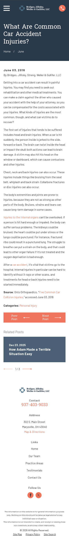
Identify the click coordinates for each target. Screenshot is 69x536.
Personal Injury (28, 305)
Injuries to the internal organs (21, 217)
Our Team (34, 456)
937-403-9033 (34, 405)
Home (34, 448)
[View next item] (27, 369)
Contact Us (34, 477)
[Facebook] (30, 495)
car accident (19, 264)
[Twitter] (38, 495)
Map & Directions (34, 431)
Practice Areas (34, 463)
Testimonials (34, 470)
